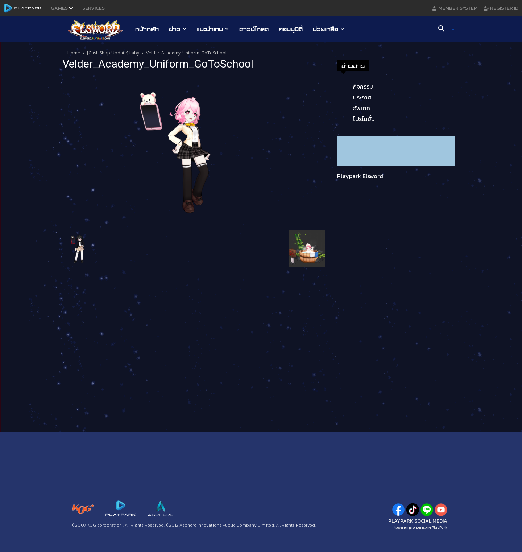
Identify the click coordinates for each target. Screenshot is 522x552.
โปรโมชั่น (364, 119)
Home (73, 53)
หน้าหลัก (147, 29)
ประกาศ (362, 97)
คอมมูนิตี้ (291, 29)
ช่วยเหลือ (328, 29)
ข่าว (177, 29)
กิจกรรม (363, 86)
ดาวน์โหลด (254, 29)
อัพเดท (361, 108)
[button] (444, 29)
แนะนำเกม (213, 29)
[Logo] (98, 29)
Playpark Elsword (360, 176)
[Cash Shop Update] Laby (113, 53)
